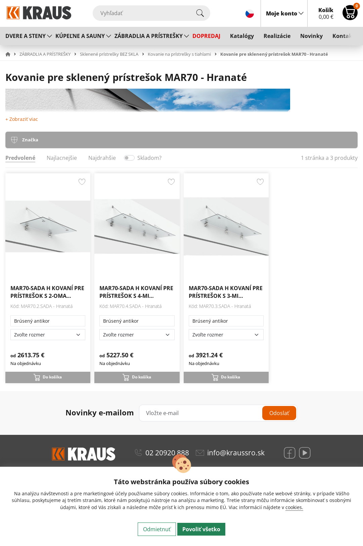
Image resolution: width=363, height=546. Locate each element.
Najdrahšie (102, 158)
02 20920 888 (167, 452)
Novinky (311, 36)
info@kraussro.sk (236, 452)
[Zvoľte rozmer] (47, 334)
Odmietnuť (157, 529)
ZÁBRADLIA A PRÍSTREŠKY (149, 36)
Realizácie (277, 36)
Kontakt (343, 36)
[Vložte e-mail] (218, 413)
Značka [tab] (30, 140)
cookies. (294, 507)
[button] (11, 54)
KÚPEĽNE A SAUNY (80, 36)
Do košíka (52, 377)
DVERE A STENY (25, 36)
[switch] (129, 158)
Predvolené (20, 158)
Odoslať (279, 413)
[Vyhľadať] (151, 13)
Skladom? (149, 158)
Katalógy (242, 36)
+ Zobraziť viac (21, 119)
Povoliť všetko (201, 529)
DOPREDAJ (206, 36)
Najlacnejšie (62, 158)
